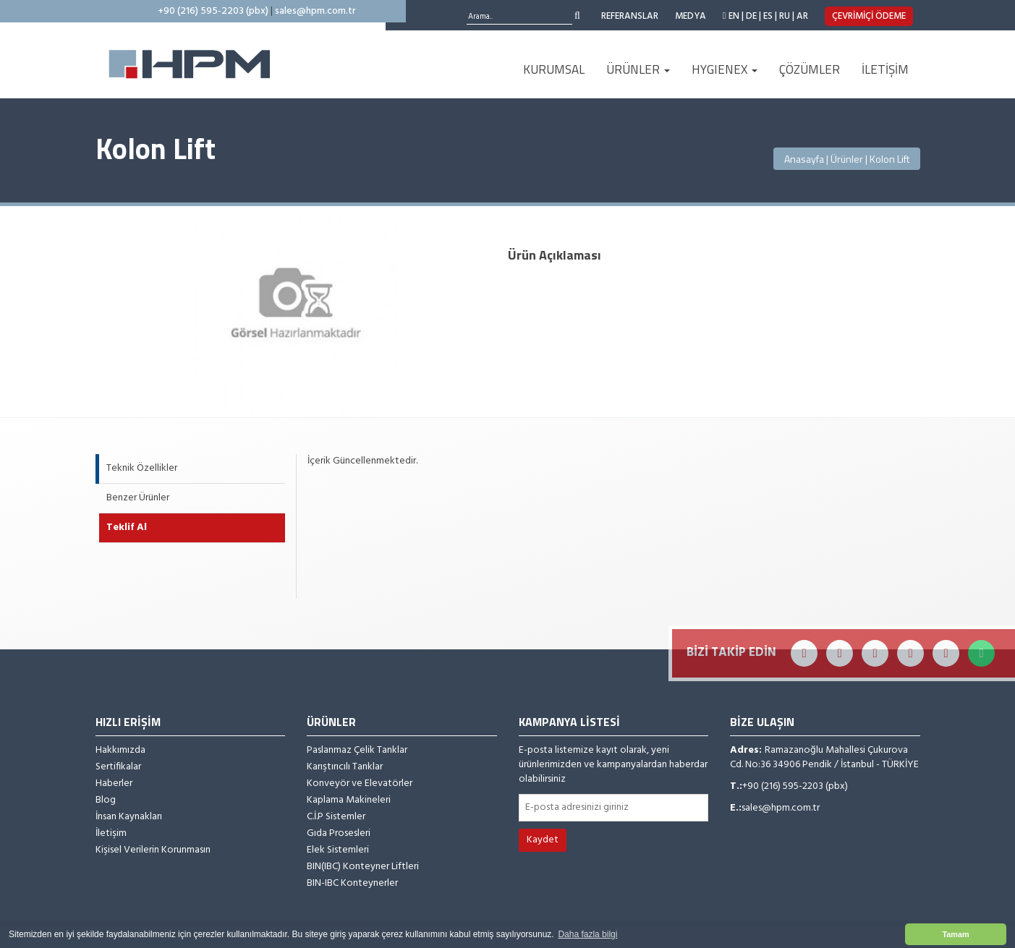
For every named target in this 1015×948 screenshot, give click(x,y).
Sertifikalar (118, 767)
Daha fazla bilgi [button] (587, 934)
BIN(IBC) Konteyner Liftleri (363, 867)
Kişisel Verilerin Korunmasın (153, 850)
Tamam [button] (955, 934)
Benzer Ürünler (137, 498)
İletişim (111, 834)
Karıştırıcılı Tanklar (345, 767)
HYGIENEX (724, 69)
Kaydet (543, 840)
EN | (736, 16)
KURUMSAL (554, 69)
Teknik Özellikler (141, 468)
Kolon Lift (889, 158)
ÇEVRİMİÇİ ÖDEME (869, 16)
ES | (770, 16)
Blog (105, 800)
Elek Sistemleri (338, 850)
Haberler (113, 784)
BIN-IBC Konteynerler (352, 883)
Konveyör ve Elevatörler (359, 784)
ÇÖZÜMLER (809, 69)
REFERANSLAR (629, 16)
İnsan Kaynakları (128, 817)
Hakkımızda (120, 750)
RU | (786, 16)
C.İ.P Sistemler (336, 817)
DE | (753, 16)
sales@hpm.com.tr (315, 11)
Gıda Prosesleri (338, 834)
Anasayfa (804, 158)
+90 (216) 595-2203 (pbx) (213, 11)
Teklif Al (126, 527)
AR (802, 16)
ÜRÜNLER (638, 69)
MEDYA (690, 16)
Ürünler (847, 158)
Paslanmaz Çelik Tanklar (357, 750)
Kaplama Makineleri (349, 800)
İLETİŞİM (885, 69)
